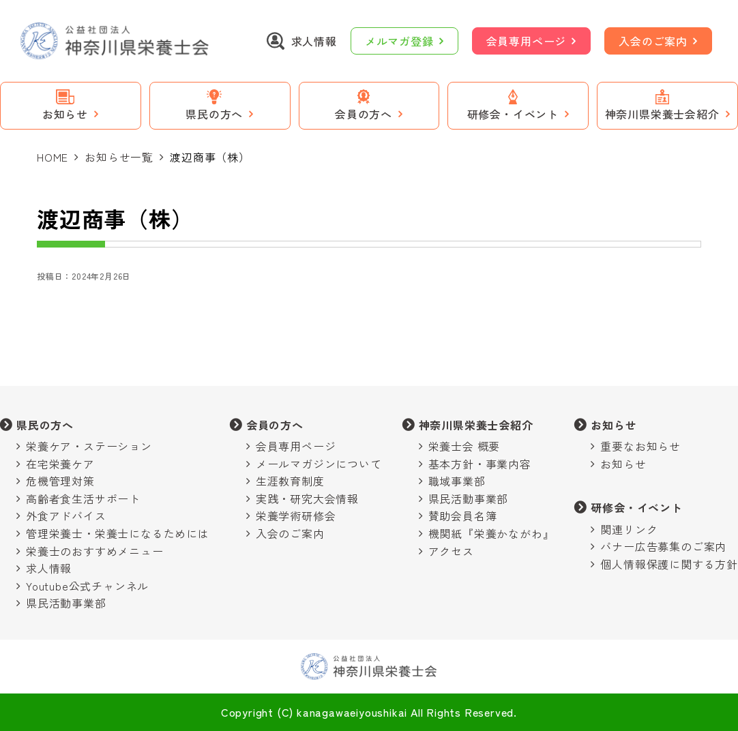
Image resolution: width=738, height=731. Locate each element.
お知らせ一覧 (119, 156)
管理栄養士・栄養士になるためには (117, 533)
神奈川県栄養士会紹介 (476, 424)
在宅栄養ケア (60, 464)
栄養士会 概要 (464, 446)
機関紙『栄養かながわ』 (491, 533)
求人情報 (49, 568)
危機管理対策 (60, 481)
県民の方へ (45, 424)
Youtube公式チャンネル (87, 586)
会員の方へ (275, 424)
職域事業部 (457, 481)
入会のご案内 (653, 41)
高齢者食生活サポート (83, 498)
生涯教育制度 (290, 481)
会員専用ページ (526, 41)
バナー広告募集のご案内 (663, 546)
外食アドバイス (66, 515)
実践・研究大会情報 (307, 498)
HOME (52, 156)
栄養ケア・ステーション (89, 446)
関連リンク (629, 529)
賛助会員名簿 (462, 515)
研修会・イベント (636, 507)
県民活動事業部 (66, 603)
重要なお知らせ (640, 446)
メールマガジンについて (319, 464)
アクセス (451, 551)
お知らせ (613, 424)
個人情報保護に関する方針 (669, 564)
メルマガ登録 (399, 41)
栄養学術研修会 (296, 515)
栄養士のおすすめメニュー (95, 551)
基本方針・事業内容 (479, 464)
